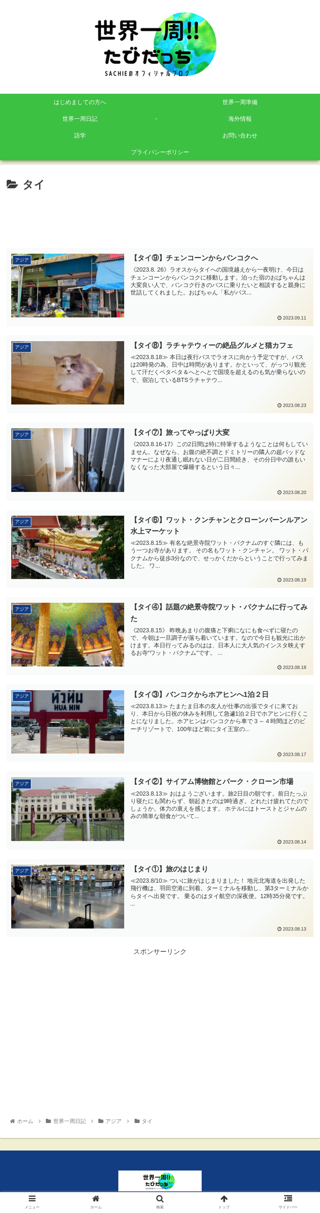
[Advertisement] (160, 217)
